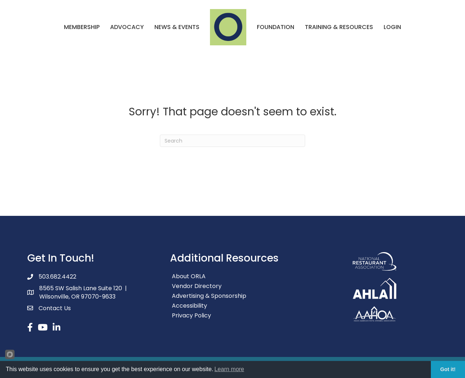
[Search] (232, 141)
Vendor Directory (197, 286)
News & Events (176, 27)
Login (392, 27)
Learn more (229, 369)
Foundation (275, 27)
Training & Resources (339, 27)
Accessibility (189, 305)
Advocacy (127, 27)
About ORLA (189, 276)
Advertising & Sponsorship (209, 296)
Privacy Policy (191, 315)
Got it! (448, 369)
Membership (82, 27)
